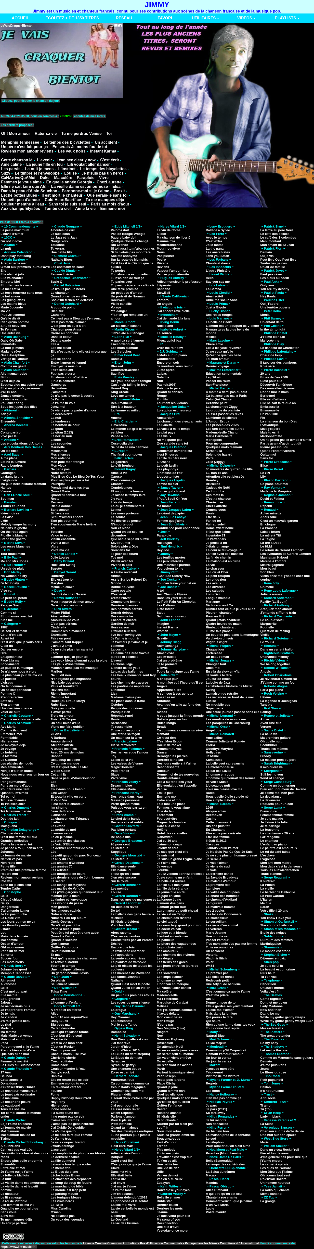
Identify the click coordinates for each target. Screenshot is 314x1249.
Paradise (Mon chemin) (223, 1153)
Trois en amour (62, 715)
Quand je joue (167, 1087)
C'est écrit (109, 160)
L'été (4, 521)
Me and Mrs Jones (14, 561)
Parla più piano (271, 690)
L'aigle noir (8, 480)
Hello (210, 278)
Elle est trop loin (63, 579)
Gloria (210, 745)
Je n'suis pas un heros (102, 173)
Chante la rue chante (221, 1197)
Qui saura (213, 1021)
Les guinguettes (12, 300)
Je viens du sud (218, 866)
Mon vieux (58, 465)
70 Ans (56, 734)
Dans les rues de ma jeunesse (133, 899)
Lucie (210, 1208)
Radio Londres (11, 465)
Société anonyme (124, 256)
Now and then (270, 1010)
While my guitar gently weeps (282, 1017)
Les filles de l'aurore (275, 1168)
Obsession (165, 1043)
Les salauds (215, 590)
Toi (109, 133)
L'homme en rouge (220, 774)
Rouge (162, 395)
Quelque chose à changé (129, 241)
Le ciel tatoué (167, 921)
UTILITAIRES (204, 18)
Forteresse (214, 653)
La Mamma (8, 756)
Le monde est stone (275, 951)
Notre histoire (61, 473)
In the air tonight (272, 329)
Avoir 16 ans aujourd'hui (69, 1017)
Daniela (56, 1076)
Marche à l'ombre (273, 561)
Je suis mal (165, 855)
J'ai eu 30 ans (167, 840)
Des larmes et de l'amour (129, 752)
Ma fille (265, 903)
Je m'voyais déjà (13, 745)
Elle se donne (61, 359)
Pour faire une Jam (14, 789)
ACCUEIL (20, 18)
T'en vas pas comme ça (223, 1098)
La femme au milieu (126, 410)
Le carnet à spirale (274, 1164)
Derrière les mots (170, 1208)
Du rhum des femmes (276, 940)
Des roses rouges (219, 315)
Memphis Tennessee (20, 142)
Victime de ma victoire (222, 1076)
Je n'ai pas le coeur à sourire (72, 395)
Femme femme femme (277, 815)
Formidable (9, 737)
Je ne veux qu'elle (219, 351)
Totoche (57, 532)
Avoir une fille (270, 723)
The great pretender (275, 1035)
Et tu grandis (10, 999)
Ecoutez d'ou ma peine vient (21, 384)
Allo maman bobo (13, 373)
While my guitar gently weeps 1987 (286, 1021)
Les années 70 (62, 866)
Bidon (5, 377)
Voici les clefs (121, 925)
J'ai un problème (169, 660)
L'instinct (66, 169)
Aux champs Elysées (20, 208)
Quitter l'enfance (169, 1105)
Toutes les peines (273, 263)
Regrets (212, 1083)
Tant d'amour (167, 1142)
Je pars (211, 1105)
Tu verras (58, 248)
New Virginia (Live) (171, 1028)
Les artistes (59, 870)
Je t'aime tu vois (63, 403)
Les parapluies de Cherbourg (228, 723)
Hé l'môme (59, 388)
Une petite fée (167, 1164)
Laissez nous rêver (125, 1109)
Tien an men (9, 704)
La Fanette (165, 425)
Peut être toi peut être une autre (75, 932)
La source (164, 333)
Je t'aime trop (61, 1138)
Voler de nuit (10, 712)
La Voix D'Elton (62, 844)
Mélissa (162, 1006)
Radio (210, 793)
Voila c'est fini (270, 991)
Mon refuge (165, 1021)
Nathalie (117, 980)
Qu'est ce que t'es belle (223, 355)
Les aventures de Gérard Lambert (285, 554)
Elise (264, 465)
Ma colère (63, 178)
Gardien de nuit (122, 623)
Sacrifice (117, 373)
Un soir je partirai (13, 1223)
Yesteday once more (172, 1230)
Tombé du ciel (58, 208)
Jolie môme (214, 245)
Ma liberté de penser (126, 521)
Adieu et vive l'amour (127, 1153)
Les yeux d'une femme (68, 664)
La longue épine (169, 899)
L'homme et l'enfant (66, 1002)
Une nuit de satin (219, 936)
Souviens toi (120, 550)
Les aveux (213, 583)
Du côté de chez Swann (68, 594)
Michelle (117, 918)
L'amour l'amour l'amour (224, 1054)
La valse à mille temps (173, 429)
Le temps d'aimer (170, 977)
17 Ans (5, 1072)
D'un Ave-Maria (217, 1205)
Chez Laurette (216, 506)
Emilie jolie (165, 793)
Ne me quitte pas (169, 440)
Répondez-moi (122, 715)
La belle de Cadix (219, 322)
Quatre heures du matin (224, 623)
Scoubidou (268, 745)
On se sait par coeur (15, 690)
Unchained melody (274, 657)
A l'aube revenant (124, 572)
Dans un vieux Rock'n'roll (279, 1149)
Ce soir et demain (13, 631)
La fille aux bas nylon (173, 885)
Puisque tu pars (169, 388)
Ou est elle (165, 1061)
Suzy (5, 173)
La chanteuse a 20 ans (277, 833)
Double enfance (169, 778)
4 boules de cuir (63, 230)
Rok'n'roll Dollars (273, 1179)
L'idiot (161, 234)
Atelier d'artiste (62, 745)
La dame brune (11, 476)
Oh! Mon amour (15, 133)
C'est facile (59, 1039)
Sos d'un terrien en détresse (72, 300)
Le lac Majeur (216, 1043)
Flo (262, 418)
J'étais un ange (217, 546)
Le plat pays (166, 432)
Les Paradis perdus (15, 925)
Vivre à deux (60, 543)
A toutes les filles (64, 749)
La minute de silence (221, 418)
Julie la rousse (271, 594)
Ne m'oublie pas (218, 704)
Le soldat (118, 517)
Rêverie (162, 263)
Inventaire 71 (215, 535)
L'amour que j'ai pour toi (69, 657)
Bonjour (117, 1157)
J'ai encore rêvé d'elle (173, 311)
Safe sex (6, 701)
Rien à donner (61, 506)
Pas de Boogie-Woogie (128, 234)
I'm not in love (11, 241)
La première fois (218, 885)
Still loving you (271, 774)
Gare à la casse (168, 826)
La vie (210, 565)
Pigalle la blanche (13, 535)
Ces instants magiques (128, 1087)
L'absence (58, 815)
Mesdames (59, 451)
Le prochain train (170, 947)
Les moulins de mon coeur (226, 719)
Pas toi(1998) (166, 384)
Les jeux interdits (170, 561)
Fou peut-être (167, 818)
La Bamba (213, 289)
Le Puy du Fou (62, 859)
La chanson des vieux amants (179, 421)
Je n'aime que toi (64, 1131)
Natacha (163, 377)
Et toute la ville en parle (68, 796)
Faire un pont (61, 638)
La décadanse (270, 796)
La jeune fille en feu (44, 164)
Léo (53, 852)
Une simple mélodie (221, 800)
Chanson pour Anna (66, 329)
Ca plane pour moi (274, 484)
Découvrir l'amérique (276, 384)
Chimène (267, 587)
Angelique (213, 730)
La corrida (118, 649)
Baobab (57, 756)
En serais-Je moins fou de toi (79, 147)
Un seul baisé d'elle (65, 723)
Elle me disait (61, 348)
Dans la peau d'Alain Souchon (29, 191)
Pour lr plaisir (121, 1120)
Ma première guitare (275, 737)
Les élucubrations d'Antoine (21, 443)
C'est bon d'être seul (66, 1035)
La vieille (267, 888)
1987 (4, 627)
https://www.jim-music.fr (17, 1247)
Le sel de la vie (122, 760)
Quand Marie (60, 491)
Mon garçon (60, 907)
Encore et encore (124, 620)
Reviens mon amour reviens (27, 151)
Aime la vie (85, 208)
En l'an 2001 (269, 414)
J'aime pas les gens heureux (72, 1124)
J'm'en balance (122, 1194)
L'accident (58, 1149)
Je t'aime (57, 399)
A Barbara (58, 737)
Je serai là (213, 859)
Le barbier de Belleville (277, 892)
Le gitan (57, 429)
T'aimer (6, 1138)
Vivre (104, 178)
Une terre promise (124, 289)
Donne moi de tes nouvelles (178, 774)
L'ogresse (267, 859)
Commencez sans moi (127, 1091)
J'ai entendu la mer (14, 910)
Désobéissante (168, 767)
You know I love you (275, 918)
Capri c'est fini (122, 1160)
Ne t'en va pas (11, 859)
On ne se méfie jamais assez (178, 1050)
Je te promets (167, 664)
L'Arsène (163, 462)
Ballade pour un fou (172, 719)
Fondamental (10, 664)
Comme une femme (125, 601)
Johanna (6, 852)
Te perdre (118, 270)
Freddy (265, 756)
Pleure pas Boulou (274, 447)
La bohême (8, 752)
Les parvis (10, 169)
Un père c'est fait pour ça (24, 147)
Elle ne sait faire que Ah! (23, 186)
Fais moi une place (171, 804)
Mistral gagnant (272, 565)
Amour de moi (61, 741)
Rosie (115, 719)
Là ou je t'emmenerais (127, 506)
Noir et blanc (120, 528)
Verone (265, 726)
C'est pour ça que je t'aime (131, 1164)
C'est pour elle (271, 381)
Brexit (119, 191)
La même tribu (62, 1168)
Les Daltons (166, 605)
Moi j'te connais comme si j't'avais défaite (176, 1011)
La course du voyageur (223, 550)
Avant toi (7, 638)
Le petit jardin (167, 465)
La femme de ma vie (15, 855)
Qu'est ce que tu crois (173, 1102)
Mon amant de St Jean (277, 245)
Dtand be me (269, 1013)
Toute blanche (271, 874)
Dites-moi (213, 668)
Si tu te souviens (13, 326)
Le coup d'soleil (272, 620)
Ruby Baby (59, 704)
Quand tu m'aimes (14, 793)
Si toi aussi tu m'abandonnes (133, 248)
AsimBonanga (167, 646)
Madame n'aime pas (126, 697)
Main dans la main (14, 936)
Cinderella (58, 627)
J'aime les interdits (65, 1120)
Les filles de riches (220, 977)
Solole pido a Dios (125, 546)
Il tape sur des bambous (278, 362)
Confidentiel (166, 359)
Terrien (162, 1146)
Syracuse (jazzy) (123, 1065)
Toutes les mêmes (274, 749)
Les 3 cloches (121, 351)
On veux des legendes (67, 1219)
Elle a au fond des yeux (174, 782)
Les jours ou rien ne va (17, 921)
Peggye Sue (9, 605)
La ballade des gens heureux (133, 914)
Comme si (8, 612)
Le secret (58, 881)
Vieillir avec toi (122, 561)
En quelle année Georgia (69, 182)
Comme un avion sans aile (20, 719)
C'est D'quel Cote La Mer (69, 767)
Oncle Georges (62, 921)
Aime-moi (7, 980)
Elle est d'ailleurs (273, 399)
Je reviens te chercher (127, 951)
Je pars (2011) (216, 1109)
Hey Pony (58, 1102)
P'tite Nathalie (121, 1124)
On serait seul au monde (175, 1054)
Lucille (211, 701)
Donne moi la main (274, 392)
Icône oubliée (61, 1109)
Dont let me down (273, 1002)
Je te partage (270, 826)
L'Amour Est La (217, 421)
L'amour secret (62, 833)
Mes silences (60, 454)
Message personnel (126, 800)
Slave (115, 774)
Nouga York (59, 241)
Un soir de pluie (12, 568)
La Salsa (6, 517)
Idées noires (9, 513)
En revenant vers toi (66, 1087)
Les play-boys (167, 469)
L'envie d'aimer (12, 234)
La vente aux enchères (128, 958)
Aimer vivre (165, 653)
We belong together (275, 664)
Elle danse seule (123, 866)
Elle (3, 270)
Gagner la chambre (171, 822)
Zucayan (163, 1183)
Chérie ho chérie (63, 1057)
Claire (115, 1168)
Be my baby (269, 1043)
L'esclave (267, 855)
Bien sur (57, 311)
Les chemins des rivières (176, 954)
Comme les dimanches (68, 631)
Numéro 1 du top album (68, 918)
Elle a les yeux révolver (223, 348)
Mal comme (9, 940)
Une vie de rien (168, 1168)
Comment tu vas (169, 749)
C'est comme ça (123, 480)
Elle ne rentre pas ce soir (70, 1080)
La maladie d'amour (221, 881)
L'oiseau (6, 682)
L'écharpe (118, 1216)
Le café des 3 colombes (278, 237)
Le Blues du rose (273, 1072)
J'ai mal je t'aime (123, 1186)
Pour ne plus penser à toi (70, 480)
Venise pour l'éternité (173, 274)
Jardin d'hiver (121, 1046)
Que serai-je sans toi (172, 443)
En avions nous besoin (68, 789)
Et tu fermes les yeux (16, 285)
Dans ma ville (121, 1171)
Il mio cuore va (271, 767)
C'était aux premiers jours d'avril (25, 267)
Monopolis (214, 440)
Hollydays (213, 752)
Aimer (264, 719)
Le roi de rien (216, 579)
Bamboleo (118, 1032)
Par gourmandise (13, 782)
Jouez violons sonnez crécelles (180, 874)
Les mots (213, 1091)
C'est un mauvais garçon (279, 521)
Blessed (117, 366)
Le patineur (165, 940)
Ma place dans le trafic (128, 701)
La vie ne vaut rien (14, 399)
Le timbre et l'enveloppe (37, 173)
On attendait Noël (170, 1046)
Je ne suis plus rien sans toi (72, 649)
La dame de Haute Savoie (130, 653)
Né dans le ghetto (13, 528)
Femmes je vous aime (21, 182)
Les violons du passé (67, 903)
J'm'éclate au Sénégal (127, 333)
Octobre (117, 704)
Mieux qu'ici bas (169, 340)
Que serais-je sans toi (107, 195)
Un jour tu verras (218, 1057)
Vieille (264, 635)
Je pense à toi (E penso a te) (21, 848)
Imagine (163, 623)
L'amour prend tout (171, 907)
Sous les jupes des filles (18, 406)
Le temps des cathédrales (225, 1164)
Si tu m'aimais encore (67, 517)
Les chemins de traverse (129, 682)
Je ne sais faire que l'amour (71, 1135)
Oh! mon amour (12, 947)
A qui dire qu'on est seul (224, 1194)
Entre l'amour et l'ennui (68, 362)
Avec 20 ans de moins (67, 752)
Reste (55, 498)
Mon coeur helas (169, 1017)
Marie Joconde (11, 307)
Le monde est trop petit (68, 1190)
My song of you (168, 1219)
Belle (4, 896)
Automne (163, 701)
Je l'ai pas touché (13, 914)
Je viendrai (8, 1017)
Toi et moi (7, 796)
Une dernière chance (16, 708)
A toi (160, 590)
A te (3, 429)
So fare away (215, 1113)
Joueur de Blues (218, 679)
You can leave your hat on (176, 583)
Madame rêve (10, 351)
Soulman (7, 498)
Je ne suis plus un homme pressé (231, 855)
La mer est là (10, 289)
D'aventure (268, 811)
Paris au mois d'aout (110, 204)
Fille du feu (165, 811)
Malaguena (8, 826)
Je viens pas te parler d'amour (74, 410)
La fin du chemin (218, 557)
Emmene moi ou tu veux (69, 1083)
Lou (3, 932)
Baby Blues (59, 1021)
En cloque (267, 524)
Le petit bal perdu (13, 598)
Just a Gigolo (216, 307)
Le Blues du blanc (64, 1171)
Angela (162, 686)
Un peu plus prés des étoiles (132, 995)
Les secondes (61, 443)
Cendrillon (268, 984)
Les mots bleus (12, 962)
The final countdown (126, 454)
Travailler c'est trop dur (174, 1157)
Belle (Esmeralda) (219, 1160)
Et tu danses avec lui (16, 616)
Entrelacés (59, 635)
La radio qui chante (274, 1190)
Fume (55, 1094)
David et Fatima (272, 498)
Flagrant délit (121, 1094)
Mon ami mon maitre (275, 863)
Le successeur (217, 918)
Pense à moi (120, 436)
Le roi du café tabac (275, 852)
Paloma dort (120, 230)
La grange (267, 1201)
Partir (161, 1069)
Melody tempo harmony (18, 524)
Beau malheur (121, 403)
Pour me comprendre (222, 443)
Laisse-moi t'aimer (220, 1010)
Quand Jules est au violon (130, 988)
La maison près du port (278, 760)
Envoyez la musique (66, 366)
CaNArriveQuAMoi (18, 178)
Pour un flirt (215, 616)
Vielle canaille (121, 304)
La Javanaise (270, 800)
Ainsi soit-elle (61, 616)
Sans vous (8, 1212)
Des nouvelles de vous (277, 388)
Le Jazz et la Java (64, 237)
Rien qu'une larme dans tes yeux (230, 1024)
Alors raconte (121, 932)
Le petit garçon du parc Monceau (76, 855)
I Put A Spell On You (172, 498)
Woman (162, 631)
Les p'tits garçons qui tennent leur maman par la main (77, 894)
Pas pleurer (165, 256)
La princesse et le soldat (129, 1201)
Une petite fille (62, 252)
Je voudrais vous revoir (175, 366)
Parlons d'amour (123, 1116)
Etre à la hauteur (123, 406)
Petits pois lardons (171, 1080)
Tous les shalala (12, 1109)
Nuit (160, 381)
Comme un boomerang (277, 785)
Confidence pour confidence (178, 528)
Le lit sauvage (11, 1197)
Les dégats (165, 958)
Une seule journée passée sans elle (232, 712)
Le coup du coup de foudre (71, 1183)
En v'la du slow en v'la (222, 671)
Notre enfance (61, 914)
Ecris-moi (267, 395)
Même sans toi (271, 1194)
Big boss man (61, 1024)
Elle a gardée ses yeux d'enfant (229, 1006)
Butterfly (57, 576)
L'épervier (164, 285)
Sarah (264, 907)
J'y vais (116, 498)
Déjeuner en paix (273, 958)
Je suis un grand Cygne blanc (179, 859)
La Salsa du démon (220, 1171)
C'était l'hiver (121, 598)
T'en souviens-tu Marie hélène (73, 524)
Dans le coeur (61, 337)
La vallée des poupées (223, 892)
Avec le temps (216, 237)
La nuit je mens (39, 169)
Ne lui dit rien (61, 675)
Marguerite (268, 623)
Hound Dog (119, 388)
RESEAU (124, 18)
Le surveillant (216, 921)
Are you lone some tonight (131, 381)
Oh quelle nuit (271, 741)
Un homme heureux (275, 1183)
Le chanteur (60, 292)
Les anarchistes (218, 252)
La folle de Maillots (14, 1175)
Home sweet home (220, 528)
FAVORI (165, 18)
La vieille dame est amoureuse (79, 186)
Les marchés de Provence (130, 973)
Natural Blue (215, 1035)
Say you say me (218, 281)
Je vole (211, 870)
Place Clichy (166, 1083)
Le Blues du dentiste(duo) (130, 1054)
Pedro (161, 259)
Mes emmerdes (12, 767)
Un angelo (164, 304)
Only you (267, 285)
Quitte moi (268, 454)
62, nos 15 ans (217, 473)
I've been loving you (126, 635)
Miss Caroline (61, 1208)
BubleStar (164, 1201)
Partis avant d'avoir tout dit (280, 443)
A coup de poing (63, 307)
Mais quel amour (13, 1039)
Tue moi (117, 557)
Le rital (5, 1024)
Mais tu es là (269, 432)
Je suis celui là (271, 966)
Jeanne (162, 1212)
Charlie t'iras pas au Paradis (132, 940)
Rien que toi (60, 697)
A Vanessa (8, 984)
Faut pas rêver (271, 274)
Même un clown (63, 587)
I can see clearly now (76, 160)
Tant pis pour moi (64, 521)
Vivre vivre (119, 778)
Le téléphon (215, 1142)
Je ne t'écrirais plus (15, 1006)
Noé (160, 1035)
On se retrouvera (123, 745)
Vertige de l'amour (14, 359)
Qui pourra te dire (219, 1017)
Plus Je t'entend (12, 315)
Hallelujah (164, 543)
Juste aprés (165, 370)
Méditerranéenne (169, 245)
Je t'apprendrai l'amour (18, 1010)
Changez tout (216, 664)
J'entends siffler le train (278, 612)
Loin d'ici (213, 594)
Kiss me (6, 620)
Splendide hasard (219, 454)
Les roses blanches (15, 546)
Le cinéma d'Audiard (221, 899)
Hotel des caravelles (172, 833)
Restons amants (169, 1113)
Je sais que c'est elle (172, 852)
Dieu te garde (61, 340)
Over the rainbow (170, 348)
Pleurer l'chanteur (219, 612)
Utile (160, 1171)
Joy (113, 756)
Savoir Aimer (121, 543)
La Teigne (267, 539)
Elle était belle (121, 1175)
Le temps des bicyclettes (67, 142)
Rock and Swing (63, 565)
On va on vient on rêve (174, 1057)
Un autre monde (272, 988)
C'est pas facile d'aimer (68, 322)
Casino (211, 818)
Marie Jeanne (216, 932)
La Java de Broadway (222, 877)
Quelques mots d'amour (224, 447)
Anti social (268, 1098)
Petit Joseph (166, 1076)
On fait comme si (13, 686)
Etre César (59, 793)
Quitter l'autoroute (64, 947)
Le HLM (266, 546)
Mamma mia (166, 241)
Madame (6, 1028)
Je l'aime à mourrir (125, 638)
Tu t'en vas (8, 329)
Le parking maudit (64, 1194)
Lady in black (270, 1116)
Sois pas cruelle (63, 708)
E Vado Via (59, 800)
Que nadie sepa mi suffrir (130, 539)
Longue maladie (218, 598)
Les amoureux (167, 951)
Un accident (106, 142)
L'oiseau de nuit (218, 785)
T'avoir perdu (61, 712)
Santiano (163, 289)
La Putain (267, 885)
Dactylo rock (60, 1072)
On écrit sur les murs (67, 605)
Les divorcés (215, 587)
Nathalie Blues (62, 259)
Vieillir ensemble (63, 539)
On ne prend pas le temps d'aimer (285, 440)
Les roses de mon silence (130, 1002)
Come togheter (271, 999)
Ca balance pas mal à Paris (226, 395)
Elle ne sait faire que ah (278, 403)
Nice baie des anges (66, 682)
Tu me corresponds (125, 730)
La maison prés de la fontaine (228, 1135)
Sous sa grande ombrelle (176, 1135)
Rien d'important (63, 693)
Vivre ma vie (60, 550)
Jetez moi (58, 406)
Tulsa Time (59, 991)
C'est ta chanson (218, 498)
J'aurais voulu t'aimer (222, 848)
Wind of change (272, 778)
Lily (263, 476)
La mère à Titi (270, 535)
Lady (54, 653)
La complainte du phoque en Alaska (78, 1153)
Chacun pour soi (63, 1050)
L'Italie (5, 929)
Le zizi (265, 473)
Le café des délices (274, 234)
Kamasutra (214, 760)
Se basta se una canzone (130, 447)
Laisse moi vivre (123, 1205)
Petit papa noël (271, 1080)
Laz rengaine (270, 837)
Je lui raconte (216, 1120)
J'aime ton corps (169, 844)
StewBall (163, 292)
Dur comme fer (122, 616)
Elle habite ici (121, 870)
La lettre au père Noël (276, 230)
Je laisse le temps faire (128, 495)
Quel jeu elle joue (170, 1094)
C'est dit (6, 646)
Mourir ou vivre (168, 248)
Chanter (117, 484)
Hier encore (9, 741)
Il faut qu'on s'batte (125, 874)
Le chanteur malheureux (18, 1091)
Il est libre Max (122, 1146)
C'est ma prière (217, 995)
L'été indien (165, 609)
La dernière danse (219, 874)
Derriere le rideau (170, 760)
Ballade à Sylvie (218, 230)
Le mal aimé (9, 1098)
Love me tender (122, 395)
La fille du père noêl (172, 458)
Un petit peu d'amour (20, 200)
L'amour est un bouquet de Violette (232, 326)
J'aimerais (58, 392)
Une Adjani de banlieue (223, 984)
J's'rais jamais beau (15, 1021)
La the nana (214, 248)
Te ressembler (121, 726)
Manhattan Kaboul (274, 557)
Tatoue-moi (214, 1072)
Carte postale (121, 590)
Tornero (163, 300)
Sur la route (120, 881)
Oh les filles (9, 451)
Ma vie (5, 311)
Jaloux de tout (167, 848)
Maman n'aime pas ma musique (75, 668)
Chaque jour (215, 649)
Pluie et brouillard (64, 686)
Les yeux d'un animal (222, 925)
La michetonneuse (220, 767)
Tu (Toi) (266, 1109)
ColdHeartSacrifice (125, 370)
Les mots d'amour (124, 348)
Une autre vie (10, 333)
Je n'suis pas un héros (68, 289)
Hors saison (120, 627)
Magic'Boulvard (122, 767)
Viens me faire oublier (67, 726)
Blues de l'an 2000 (274, 377)
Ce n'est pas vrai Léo (16, 1149)
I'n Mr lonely (9, 583)
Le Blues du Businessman (20, 1065)
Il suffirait (267, 881)
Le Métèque (120, 848)
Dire (3, 653)
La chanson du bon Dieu (278, 421)
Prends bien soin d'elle (17, 1050)
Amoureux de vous (65, 620)
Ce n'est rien (166, 737)
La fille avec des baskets (224, 554)
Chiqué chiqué (11, 899)
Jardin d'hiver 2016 (125, 1050)
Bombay (212, 480)
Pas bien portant (123, 829)
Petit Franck (120, 771)
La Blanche (268, 528)
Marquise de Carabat (172, 1002)
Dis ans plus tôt (218, 826)
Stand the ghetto (13, 539)
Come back (59, 1065)
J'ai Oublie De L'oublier (68, 1127)
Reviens (57, 502)
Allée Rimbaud (217, 1190)
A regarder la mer (13, 263)
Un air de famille (272, 267)
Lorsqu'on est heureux (174, 410)
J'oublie (163, 870)
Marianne (213, 601)
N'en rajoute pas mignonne (71, 679)
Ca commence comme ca (130, 1083)
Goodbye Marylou (219, 749)
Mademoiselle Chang (221, 432)
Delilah (265, 1087)
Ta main (57, 954)
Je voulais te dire (219, 675)
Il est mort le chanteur (62, 195)
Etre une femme (218, 837)
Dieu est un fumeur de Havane (283, 789)
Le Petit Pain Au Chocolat (176, 601)
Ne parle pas (60, 469)
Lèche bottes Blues (65, 1175)
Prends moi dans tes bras (70, 487)
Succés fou (8, 958)
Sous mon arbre (169, 1131)
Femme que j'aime (170, 521)
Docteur (163, 771)
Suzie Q (57, 281)
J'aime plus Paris (273, 1065)
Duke (45, 178)
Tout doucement (12, 554)
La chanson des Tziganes (70, 818)
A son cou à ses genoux (175, 693)
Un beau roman (217, 657)
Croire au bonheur (64, 333)
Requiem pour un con (276, 804)
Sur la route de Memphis (129, 259)
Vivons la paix (121, 565)
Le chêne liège (122, 664)
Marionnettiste (271, 436)
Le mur (116, 509)
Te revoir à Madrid (64, 962)
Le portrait (8, 679)
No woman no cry (13, 576)
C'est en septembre (125, 936)
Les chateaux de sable (68, 267)
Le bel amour (10, 296)
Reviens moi (60, 690)
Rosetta (6, 881)
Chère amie (214, 344)
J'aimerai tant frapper (67, 642)
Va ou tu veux (61, 535)
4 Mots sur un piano (172, 355)
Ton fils (162, 399)
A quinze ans (10, 1146)
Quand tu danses (170, 392)
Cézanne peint (216, 403)
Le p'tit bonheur (123, 465)
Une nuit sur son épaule (278, 1135)
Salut (161, 612)
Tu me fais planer (219, 631)
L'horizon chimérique (173, 984)
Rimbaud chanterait (221, 627)
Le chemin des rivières (174, 918)
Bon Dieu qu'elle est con (129, 1039)
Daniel (210, 513)
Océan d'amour (12, 943)
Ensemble (7, 421)
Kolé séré (267, 366)
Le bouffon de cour (65, 425)
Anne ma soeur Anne (222, 300)
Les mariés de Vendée (67, 888)
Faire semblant (62, 370)
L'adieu (56, 822)
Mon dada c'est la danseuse (281, 866)
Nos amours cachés (66, 910)
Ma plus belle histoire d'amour (23, 484)
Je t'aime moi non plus (277, 793)
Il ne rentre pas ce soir (68, 1116)
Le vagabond (10, 1105)
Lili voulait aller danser (88, 164)
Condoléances (122, 487)
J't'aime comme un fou (277, 682)
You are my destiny (274, 289)
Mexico (211, 337)
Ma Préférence (168, 999)
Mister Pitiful (60, 612)
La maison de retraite (222, 693)
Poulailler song (11, 403)
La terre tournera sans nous (21, 292)
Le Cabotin (8, 760)
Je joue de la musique (17, 668)
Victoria (211, 954)
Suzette (56, 568)
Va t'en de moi (167, 1175)
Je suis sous (60, 234)
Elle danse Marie (123, 789)
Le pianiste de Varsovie (128, 962)
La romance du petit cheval (177, 910)
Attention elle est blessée (225, 476)
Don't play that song (15, 256)
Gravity (162, 638)
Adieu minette (270, 513)
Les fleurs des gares (172, 962)
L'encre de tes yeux (125, 668)
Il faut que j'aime (218, 532)
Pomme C (7, 693)
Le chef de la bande (126, 818)
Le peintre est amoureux (278, 848)
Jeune (265, 1069)
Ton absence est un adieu (130, 274)
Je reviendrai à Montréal (278, 679)
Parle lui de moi (12, 951)
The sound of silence (276, 925)
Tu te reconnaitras (219, 947)
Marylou (57, 583)
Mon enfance (60, 458)
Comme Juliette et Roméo (225, 741)
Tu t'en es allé (167, 1160)
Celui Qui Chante (219, 399)
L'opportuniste (168, 476)
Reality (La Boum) (274, 601)
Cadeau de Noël (218, 487)
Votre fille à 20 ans (274, 910)
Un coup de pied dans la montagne (232, 635)
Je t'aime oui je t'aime (16, 1171)
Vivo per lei (8, 436)
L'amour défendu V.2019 (129, 1197)
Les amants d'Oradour (67, 863)
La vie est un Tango (171, 914)
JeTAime (212, 756)
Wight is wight (216, 642)
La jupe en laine (169, 896)
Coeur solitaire (62, 1061)
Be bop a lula (121, 837)
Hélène (162, 829)
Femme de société (14, 1061)
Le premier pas (217, 973)
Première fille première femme (23, 870)
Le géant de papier (171, 513)
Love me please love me (224, 789)
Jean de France (62, 811)
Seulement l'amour (65, 984)
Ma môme (164, 506)
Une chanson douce (126, 1069)
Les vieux (164, 436)
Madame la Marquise (275, 491)
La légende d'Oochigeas (278, 701)
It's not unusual (272, 1091)
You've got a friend (171, 491)
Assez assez (166, 697)
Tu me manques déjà (105, 200)
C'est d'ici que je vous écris (21, 642)
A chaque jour (167, 679)
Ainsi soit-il (214, 296)
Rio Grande (119, 245)
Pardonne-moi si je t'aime (85, 191)
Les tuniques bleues (66, 1197)
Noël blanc (165, 326)
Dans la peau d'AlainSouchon (73, 778)
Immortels (8, 344)
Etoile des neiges (273, 932)
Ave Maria (7, 726)
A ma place (8, 458)
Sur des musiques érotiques (132, 1131)
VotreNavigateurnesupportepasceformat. (61, 105)
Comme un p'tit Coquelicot (226, 1050)
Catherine (58, 315)
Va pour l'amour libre (172, 270)
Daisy (4, 903)
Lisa (114, 693)
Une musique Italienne (68, 969)
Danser (162, 752)
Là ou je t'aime (62, 837)
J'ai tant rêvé (120, 1043)
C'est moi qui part (13, 991)
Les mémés (119, 888)
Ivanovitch (164, 837)
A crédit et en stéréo (66, 1010)
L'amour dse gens (170, 903)
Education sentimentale (224, 373)
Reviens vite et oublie (127, 822)
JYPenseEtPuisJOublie (17, 1087)
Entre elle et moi (12, 1168)
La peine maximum (14, 230)
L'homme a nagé (169, 980)
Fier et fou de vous (274, 1153)
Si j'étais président (125, 921)
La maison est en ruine (223, 561)
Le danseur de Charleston (280, 348)
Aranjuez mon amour (276, 609)
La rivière (213, 888)
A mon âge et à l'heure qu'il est (180, 682)
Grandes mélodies (14, 840)
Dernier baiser (167, 1205)
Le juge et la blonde (171, 932)
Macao (211, 1175)
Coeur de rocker (169, 745)
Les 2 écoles (215, 910)
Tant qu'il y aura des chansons (74, 958)
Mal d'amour (9, 1131)
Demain (266, 252)
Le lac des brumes (125, 1223)
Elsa (116, 186)
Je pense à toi (216, 543)
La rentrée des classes (68, 840)
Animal (116, 576)
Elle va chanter (11, 278)
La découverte (61, 414)
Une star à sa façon (125, 734)
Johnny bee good (13, 969)
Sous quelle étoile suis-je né (227, 796)
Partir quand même (125, 804)
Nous (161, 252)
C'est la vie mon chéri (67, 1043)
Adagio (5, 414)
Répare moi (9, 874)
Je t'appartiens (122, 954)
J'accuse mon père (220, 1069)
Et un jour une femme (127, 491)
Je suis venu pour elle (173, 1216)
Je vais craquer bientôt (68, 1142)
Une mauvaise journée (174, 565)
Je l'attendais (216, 539)
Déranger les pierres (172, 756)
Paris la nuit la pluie (66, 929)
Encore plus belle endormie (21, 1160)
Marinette (58, 447)
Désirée (116, 943)
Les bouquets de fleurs (68, 874)
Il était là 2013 (216, 840)
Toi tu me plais (168, 1153)
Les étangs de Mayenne (69, 885)
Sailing (265, 712)
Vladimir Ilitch (216, 958)
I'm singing (59, 807)
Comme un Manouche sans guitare (286, 1057)
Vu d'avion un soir (219, 638)
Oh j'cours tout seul (275, 1175)
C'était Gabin (60, 771)
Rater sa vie (46, 133)
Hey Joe (163, 550)
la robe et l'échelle (124, 657)
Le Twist (57, 1205)
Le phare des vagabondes (176, 943)
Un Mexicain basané (126, 326)
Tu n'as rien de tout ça (127, 278)
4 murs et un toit (12, 506)
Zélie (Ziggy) (215, 462)
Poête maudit (216, 1212)
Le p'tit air (213, 377)
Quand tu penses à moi (68, 495)
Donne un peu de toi (221, 1002)
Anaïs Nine (268, 517)
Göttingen (7, 473)
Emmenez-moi (11, 734)
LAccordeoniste (123, 344)
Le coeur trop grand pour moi (179, 925)
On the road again (14, 532)
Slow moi (7, 1216)
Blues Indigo (166, 723)
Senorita (6, 954)
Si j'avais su (60, 513)
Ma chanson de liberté (173, 237)
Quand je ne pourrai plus (19, 1208)
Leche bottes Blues (19, 195)
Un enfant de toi (272, 322)
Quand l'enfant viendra (277, 451)
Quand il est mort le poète (130, 984)
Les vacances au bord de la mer (230, 697)
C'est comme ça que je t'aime (228, 991)
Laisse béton (270, 532)
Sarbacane (119, 723)
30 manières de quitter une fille (229, 469)
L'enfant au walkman (172, 936)
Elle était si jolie (12, 274)
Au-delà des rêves (124, 907)
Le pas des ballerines (127, 671)
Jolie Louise (60, 557)
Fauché (56, 1091)
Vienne (5, 491)
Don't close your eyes (173, 1190)
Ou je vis (267, 256)
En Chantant (215, 829)
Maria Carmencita (219, 436)
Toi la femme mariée (15, 811)
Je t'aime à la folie (274, 822)
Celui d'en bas (11, 635)
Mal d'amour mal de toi (17, 1135)
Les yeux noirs (72, 151)
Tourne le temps (63, 966)
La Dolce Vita (10, 918)
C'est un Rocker (63, 1046)
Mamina (212, 1183)
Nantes (5, 487)
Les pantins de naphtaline (130, 686)
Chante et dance (218, 263)
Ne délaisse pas (63, 1216)
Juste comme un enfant (174, 877)
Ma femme (8, 1032)
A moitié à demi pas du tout (226, 392)
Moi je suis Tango (124, 1024)
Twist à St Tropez (64, 719)
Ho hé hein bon (217, 1131)
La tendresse (60, 421)
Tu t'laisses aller (12, 804)
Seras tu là (214, 451)
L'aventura (119, 425)
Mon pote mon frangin (67, 462)
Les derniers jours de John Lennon (77, 877)
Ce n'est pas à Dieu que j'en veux (76, 318)
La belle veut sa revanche (225, 763)
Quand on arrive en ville (69, 296)
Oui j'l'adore (269, 304)
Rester (162, 1109)
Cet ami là (58, 774)
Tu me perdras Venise (81, 133)
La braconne (269, 829)
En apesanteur (11, 657)
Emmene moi (167, 796)
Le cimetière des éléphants (71, 1179)
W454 (210, 966)
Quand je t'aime (62, 936)
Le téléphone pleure (15, 1102)
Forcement (165, 815)
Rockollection (167, 1223)
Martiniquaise (270, 943)
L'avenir (44, 160)
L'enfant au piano (273, 844)
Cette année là (11, 1080)
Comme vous (216, 509)
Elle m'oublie (166, 657)
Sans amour (60, 509)
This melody (166, 1149)
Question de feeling (275, 631)
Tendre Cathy (10, 888)
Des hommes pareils (126, 609)
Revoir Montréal (63, 951)
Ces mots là (215, 495)
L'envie (162, 668)
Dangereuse (9, 907)
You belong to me (170, 568)
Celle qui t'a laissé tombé (70, 1032)
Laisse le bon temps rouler (71, 1164)
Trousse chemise (13, 800)
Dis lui (210, 999)
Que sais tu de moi (14, 1054)
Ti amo (265, 1105)
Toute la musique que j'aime (178, 671)
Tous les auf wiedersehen (279, 870)
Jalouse (6, 1002)
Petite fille (7, 866)
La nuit (5, 248)
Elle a (55, 344)
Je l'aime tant (121, 1190)
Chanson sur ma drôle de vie (282, 1131)
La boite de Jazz (218, 682)
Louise (70, 173)
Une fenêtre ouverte (275, 307)
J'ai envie (118, 1183)
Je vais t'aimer (217, 863)
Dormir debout (122, 612)
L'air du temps (121, 502)
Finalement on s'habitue (69, 377)
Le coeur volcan (169, 929)
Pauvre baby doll (123, 237)
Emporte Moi (10, 281)
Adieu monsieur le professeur (179, 281)
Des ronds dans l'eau (127, 796)
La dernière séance (65, 1157)
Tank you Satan (217, 256)
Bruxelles (213, 484)
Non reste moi (11, 863)
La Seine (266, 1124)
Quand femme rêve (171, 1091)
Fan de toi (213, 521)
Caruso (116, 476)
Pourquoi (58, 484)
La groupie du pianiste (223, 410)
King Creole (120, 392)
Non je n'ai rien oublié (17, 771)
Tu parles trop (121, 281)
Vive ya (6, 590)
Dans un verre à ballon (277, 649)
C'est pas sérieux (64, 623)
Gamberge (58, 384)
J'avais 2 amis (61, 646)
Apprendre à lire (169, 690)
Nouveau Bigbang (170, 1039)
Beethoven (214, 815)
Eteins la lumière (13, 462)
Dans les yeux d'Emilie (174, 598)
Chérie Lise (214, 502)
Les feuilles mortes (171, 557)
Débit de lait (9, 818)
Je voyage (8, 749)
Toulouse (58, 245)
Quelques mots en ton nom (177, 1098)
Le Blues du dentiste (126, 1057)
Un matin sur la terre (126, 737)
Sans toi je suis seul (67, 204)
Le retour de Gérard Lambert (281, 550)
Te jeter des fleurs (124, 554)
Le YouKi (267, 642)
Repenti (266, 506)
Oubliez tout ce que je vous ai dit (230, 609)
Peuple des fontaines (127, 708)
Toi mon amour (217, 359)
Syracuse (118, 1061)
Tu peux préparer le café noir (132, 285)
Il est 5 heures (167, 454)
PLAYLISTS (285, 18)
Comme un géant (13, 366)
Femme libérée (62, 274)
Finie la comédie (63, 381)
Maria (264, 1142)
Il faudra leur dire (124, 631)
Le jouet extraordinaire (17, 1094)
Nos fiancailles (217, 1124)
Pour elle (267, 627)
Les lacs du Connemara (224, 914)
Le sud (211, 1138)
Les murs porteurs (125, 513)
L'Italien (266, 899)
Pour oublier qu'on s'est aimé (228, 1146)
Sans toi (266, 458)
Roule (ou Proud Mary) (68, 701)
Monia (265, 315)
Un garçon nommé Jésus (70, 973)
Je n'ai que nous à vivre (18, 671)
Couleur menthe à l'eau (22, 204)
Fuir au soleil (215, 524)
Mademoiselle (167, 995)
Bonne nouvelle (123, 587)
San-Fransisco (217, 384)
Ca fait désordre (63, 1028)
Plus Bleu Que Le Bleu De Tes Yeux (77, 476)
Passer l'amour (217, 940)
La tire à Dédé (270, 543)
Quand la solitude (64, 940)
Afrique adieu (216, 811)
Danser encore (11, 649)
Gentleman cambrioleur (174, 451)
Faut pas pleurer (63, 373)
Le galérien (119, 462)
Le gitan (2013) (62, 432)
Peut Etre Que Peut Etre (278, 259)
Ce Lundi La (215, 491)
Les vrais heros (62, 1201)
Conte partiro (10, 432)
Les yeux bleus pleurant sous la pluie (79, 660)
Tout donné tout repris (223, 1028)
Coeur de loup (271, 355)
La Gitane (58, 826)
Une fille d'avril (168, 1227)
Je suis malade (271, 818)
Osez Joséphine (12, 355)
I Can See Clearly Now (173, 576)
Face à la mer (10, 660)
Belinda (6, 1076)
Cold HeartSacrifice (63, 200)
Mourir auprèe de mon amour (73, 601)
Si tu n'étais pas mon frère (131, 252)
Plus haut (267, 973)
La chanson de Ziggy (221, 406)
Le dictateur (9, 1194)
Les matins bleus (13, 304)
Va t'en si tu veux (170, 1179)
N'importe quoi (122, 524)
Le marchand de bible (67, 1186)
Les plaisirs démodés (16, 763)
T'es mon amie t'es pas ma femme (231, 943)
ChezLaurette (109, 182)
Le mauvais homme (221, 907)
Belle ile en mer (168, 1197)
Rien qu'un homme (14, 322)
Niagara (163, 1032)
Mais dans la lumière (221, 1013)
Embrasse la (269, 406)
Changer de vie (11, 833)
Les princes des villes (222, 425)
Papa (4, 1043)
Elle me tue (8, 995)
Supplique (118, 852)
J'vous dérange (62, 1146)
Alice (54, 1013)
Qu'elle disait (10, 318)
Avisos (162, 712)
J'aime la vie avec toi (16, 844)
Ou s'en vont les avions (174, 1065)
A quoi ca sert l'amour (127, 340)
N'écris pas (165, 1024)
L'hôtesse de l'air (170, 473)
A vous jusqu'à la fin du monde (180, 715)
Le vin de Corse (169, 230)
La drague (118, 1010)
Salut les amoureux (171, 616)
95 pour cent (120, 844)
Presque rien (120, 712)
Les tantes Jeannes (125, 977)
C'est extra (214, 241)
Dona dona (8, 1083)
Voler (210, 962)
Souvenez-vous (168, 1138)
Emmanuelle (269, 410)
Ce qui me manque (65, 763)
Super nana (214, 708)
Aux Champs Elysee (172, 594)
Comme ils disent (13, 730)
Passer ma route (218, 381)
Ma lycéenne (269, 340)
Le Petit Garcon (272, 896)
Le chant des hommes (222, 896)
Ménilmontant (270, 241)
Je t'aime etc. (167, 863)
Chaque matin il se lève (68, 1054)
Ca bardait (58, 999)
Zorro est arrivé (122, 1072)
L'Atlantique (269, 425)
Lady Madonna (271, 1006)
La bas (162, 373)
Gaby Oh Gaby (11, 340)
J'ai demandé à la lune (173, 318)
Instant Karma (103, 151)
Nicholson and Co (219, 605)
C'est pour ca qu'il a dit (68, 326)
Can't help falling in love (129, 384)
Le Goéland (119, 1219)
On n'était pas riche (65, 925)
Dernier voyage (217, 366)
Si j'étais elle (166, 1116)
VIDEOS (244, 18)
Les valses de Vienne (127, 763)
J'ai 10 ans (8, 392)
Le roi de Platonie (13, 1201)
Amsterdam (165, 418)
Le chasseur (215, 568)
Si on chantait (167, 1120)
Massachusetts (271, 1028)
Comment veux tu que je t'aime (229, 1201)
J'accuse (212, 844)
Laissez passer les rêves (224, 414)
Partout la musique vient (175, 1072)
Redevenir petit (217, 980)
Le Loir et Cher (217, 572)
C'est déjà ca (10, 381)
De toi (115, 910)
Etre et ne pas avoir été (223, 833)
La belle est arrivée (171, 881)
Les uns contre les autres (225, 429)
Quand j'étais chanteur (223, 620)
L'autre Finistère (218, 270)
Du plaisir (58, 980)
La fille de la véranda (172, 888)
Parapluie (85, 178)
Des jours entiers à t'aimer (176, 763)
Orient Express (122, 1113)
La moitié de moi (63, 829)
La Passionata (121, 1021)
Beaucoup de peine (65, 760)
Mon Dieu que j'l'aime (276, 1171)
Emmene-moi (112, 208)
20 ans (265, 373)
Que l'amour (60, 943)
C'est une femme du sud (18, 837)
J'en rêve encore (123, 877)
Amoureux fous (122, 1080)
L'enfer (56, 440)
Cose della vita (122, 443)
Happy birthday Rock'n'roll (71, 1098)
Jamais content (12, 395)
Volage (116, 307)
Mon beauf (268, 568)
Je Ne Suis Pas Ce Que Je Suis (229, 852)
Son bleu (267, 572)
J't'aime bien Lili (272, 337)
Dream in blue (121, 785)
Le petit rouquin (218, 576)
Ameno (116, 418)
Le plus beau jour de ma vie (21, 675)
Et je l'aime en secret (16, 1124)
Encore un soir (168, 362)
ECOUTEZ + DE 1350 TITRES (72, 18)
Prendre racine (11, 697)
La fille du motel (63, 1160)
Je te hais (7, 1013)
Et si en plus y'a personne (20, 388)
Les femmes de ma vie (17, 1205)
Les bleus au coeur (274, 278)
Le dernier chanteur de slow (72, 848)
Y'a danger (119, 311)
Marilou (56, 671)
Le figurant (214, 903)
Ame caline (11, 164)
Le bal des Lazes (218, 771)
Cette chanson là (16, 160)
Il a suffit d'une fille (65, 1113)
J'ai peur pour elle (124, 1105)
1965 (209, 807)
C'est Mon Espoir (170, 741)
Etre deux (213, 517)
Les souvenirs (167, 973)
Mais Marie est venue (16, 1035)
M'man (56, 1212)
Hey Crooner (120, 1017)
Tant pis (266, 704)
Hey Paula (267, 296)
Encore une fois (123, 947)
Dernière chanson (124, 605)
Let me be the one (274, 1050)
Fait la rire (118, 1179)
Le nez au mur (61, 436)
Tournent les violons (172, 403)
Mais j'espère (270, 429)
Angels (265, 671)
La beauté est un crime (277, 969)
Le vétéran (214, 929)
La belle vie (268, 734)
